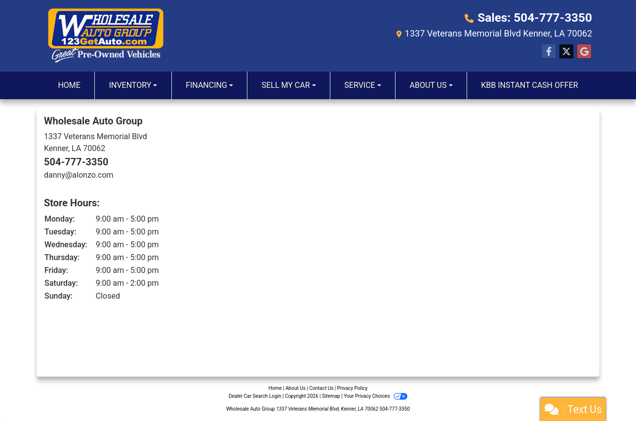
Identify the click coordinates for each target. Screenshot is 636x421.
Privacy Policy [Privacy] (352, 388)
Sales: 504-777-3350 (535, 18)
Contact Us (321, 388)
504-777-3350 (76, 162)
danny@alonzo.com (79, 175)
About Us (295, 388)
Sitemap (331, 396)
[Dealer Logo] (105, 36)
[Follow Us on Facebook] (549, 51)
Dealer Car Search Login (255, 396)
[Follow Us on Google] (584, 51)
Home (275, 388)
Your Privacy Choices (375, 396)
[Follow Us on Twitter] (566, 51)
